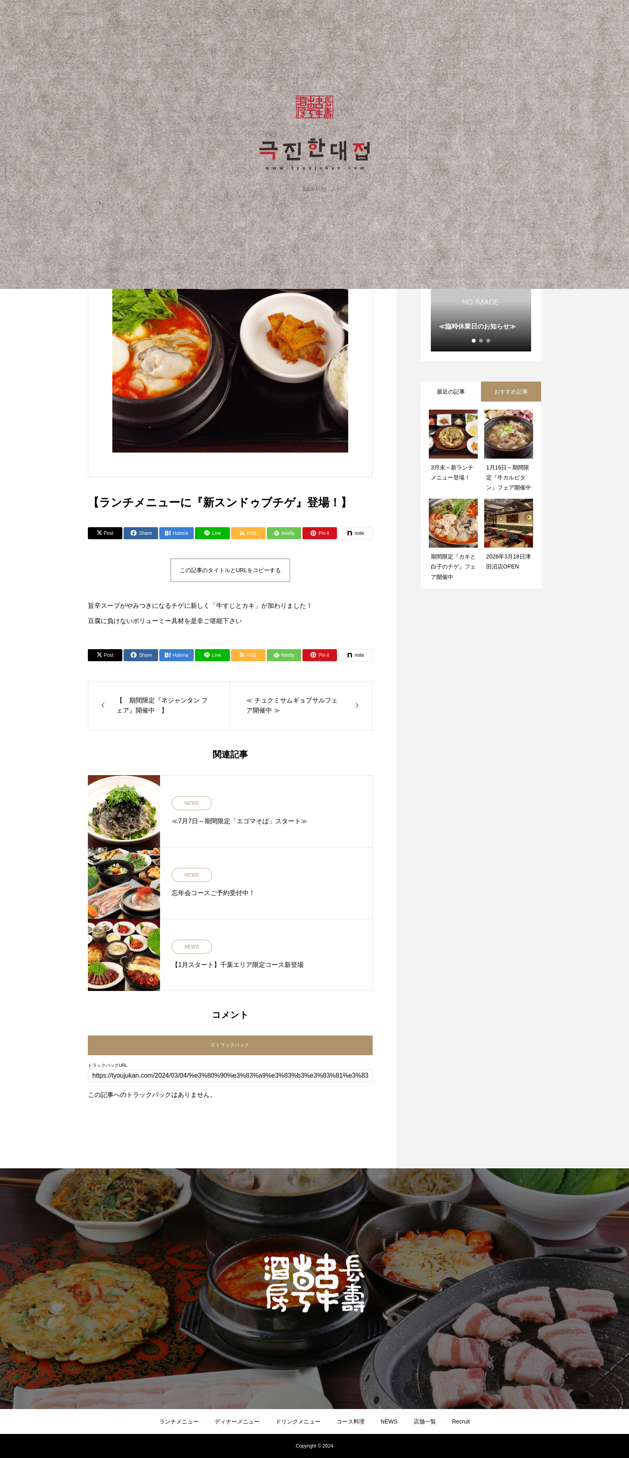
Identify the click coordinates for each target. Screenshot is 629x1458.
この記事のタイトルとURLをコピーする (230, 570)
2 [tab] (481, 341)
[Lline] (212, 533)
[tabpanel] (481, 301)
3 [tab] (488, 341)
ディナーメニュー (237, 1421)
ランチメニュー (179, 1421)
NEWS (192, 803)
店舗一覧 (425, 1421)
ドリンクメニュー (298, 1421)
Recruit (461, 1421)
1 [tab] (474, 341)
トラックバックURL (108, 1065)
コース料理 (351, 1421)
